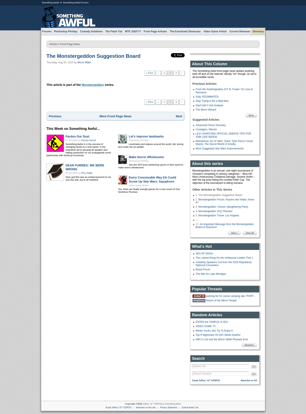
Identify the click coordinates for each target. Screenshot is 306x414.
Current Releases (239, 31)
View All (250, 233)
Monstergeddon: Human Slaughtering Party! (223, 206)
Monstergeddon (93, 84)
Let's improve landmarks (146, 136)
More (251, 115)
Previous (55, 116)
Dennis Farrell (88, 140)
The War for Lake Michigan (211, 273)
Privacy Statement (168, 407)
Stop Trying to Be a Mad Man (212, 100)
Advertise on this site (146, 407)
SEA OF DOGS (204, 253)
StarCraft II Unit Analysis (209, 105)
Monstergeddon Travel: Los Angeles (218, 215)
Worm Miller (84, 62)
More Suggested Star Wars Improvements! (220, 148)
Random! (249, 345)
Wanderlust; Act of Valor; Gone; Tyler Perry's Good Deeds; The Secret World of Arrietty (224, 143)
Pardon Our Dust (77, 136)
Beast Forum (203, 269)
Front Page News (70, 44)
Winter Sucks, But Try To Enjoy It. (215, 330)
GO (254, 366)
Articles (53, 44)
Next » (234, 233)
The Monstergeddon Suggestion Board (94, 56)
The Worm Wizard (206, 109)
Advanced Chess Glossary (211, 125)
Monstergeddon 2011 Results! (215, 211)
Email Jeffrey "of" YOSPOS (206, 380)
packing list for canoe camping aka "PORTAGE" (231, 296)
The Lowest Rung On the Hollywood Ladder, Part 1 (224, 257)
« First (149, 73)
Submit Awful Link (190, 407)
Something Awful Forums (76, 2)
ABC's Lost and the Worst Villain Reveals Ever (222, 339)
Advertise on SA (249, 380)
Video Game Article (139, 185)
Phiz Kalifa (86, 173)
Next (179, 116)
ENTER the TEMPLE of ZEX (212, 321)
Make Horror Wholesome (146, 157)
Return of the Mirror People (221, 300)
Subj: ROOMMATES (207, 96)
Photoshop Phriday (139, 140)
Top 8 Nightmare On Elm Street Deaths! (218, 334)
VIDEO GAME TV (206, 326)
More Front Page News (115, 116)
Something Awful (50, 2)
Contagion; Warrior (206, 129)
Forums (46, 31)
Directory (258, 31)
